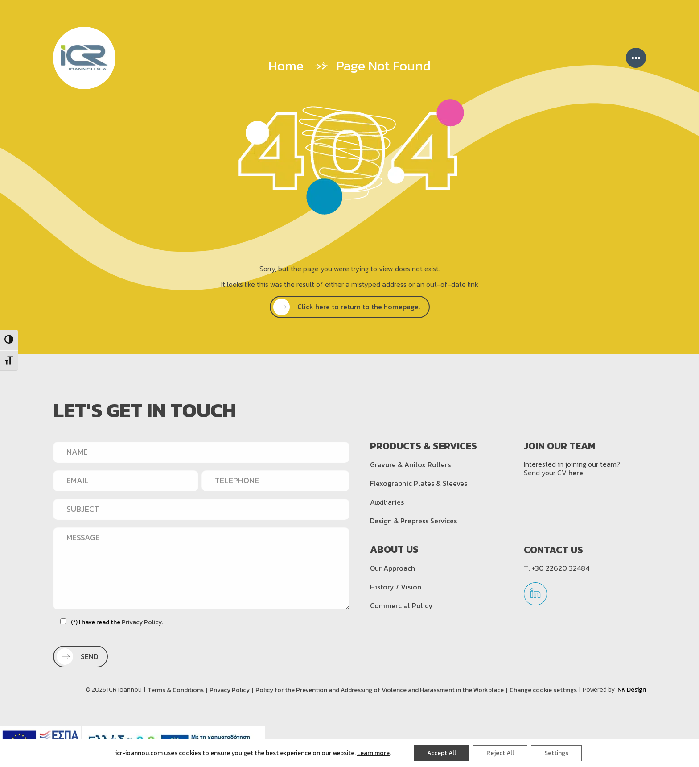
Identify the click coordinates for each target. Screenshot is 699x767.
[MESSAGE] (201, 568)
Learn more (373, 753)
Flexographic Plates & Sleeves (418, 483)
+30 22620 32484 (560, 568)
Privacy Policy (142, 622)
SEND (80, 656)
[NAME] (201, 452)
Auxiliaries (387, 502)
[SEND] (80, 656)
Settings (556, 753)
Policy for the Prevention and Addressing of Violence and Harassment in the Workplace (379, 690)
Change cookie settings (543, 690)
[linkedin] (535, 597)
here (575, 472)
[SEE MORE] (350, 307)
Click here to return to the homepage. (349, 306)
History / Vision (395, 586)
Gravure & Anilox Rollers (410, 464)
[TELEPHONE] (275, 480)
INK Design (631, 689)
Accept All (441, 753)
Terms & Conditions (176, 690)
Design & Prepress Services (413, 520)
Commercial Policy (401, 605)
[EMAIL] (125, 480)
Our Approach (392, 568)
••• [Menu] (636, 57)
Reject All (500, 753)
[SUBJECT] (201, 509)
